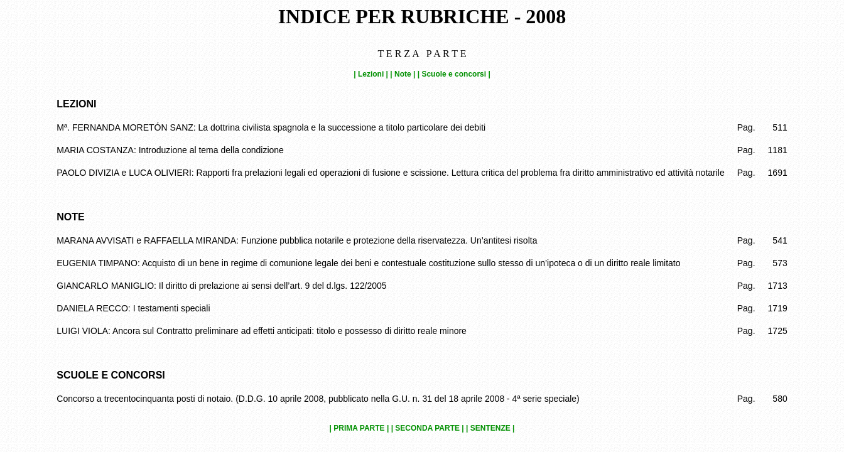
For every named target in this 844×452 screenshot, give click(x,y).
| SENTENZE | (490, 428)
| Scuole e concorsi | (454, 74)
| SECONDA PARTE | (427, 428)
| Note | (402, 74)
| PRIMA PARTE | (359, 428)
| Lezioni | (371, 74)
